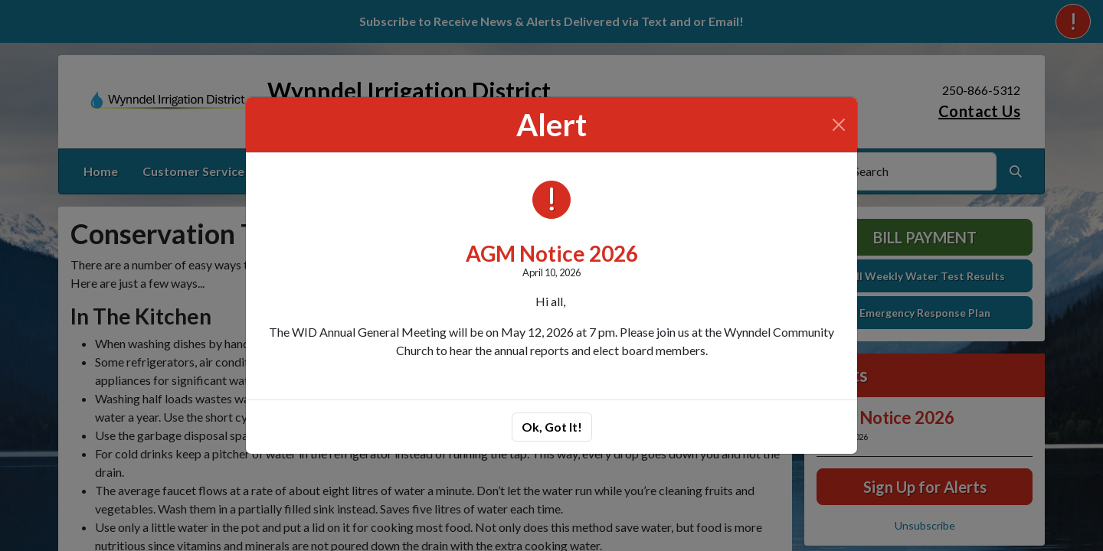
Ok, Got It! (552, 426)
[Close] (838, 124)
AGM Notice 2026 (552, 253)
